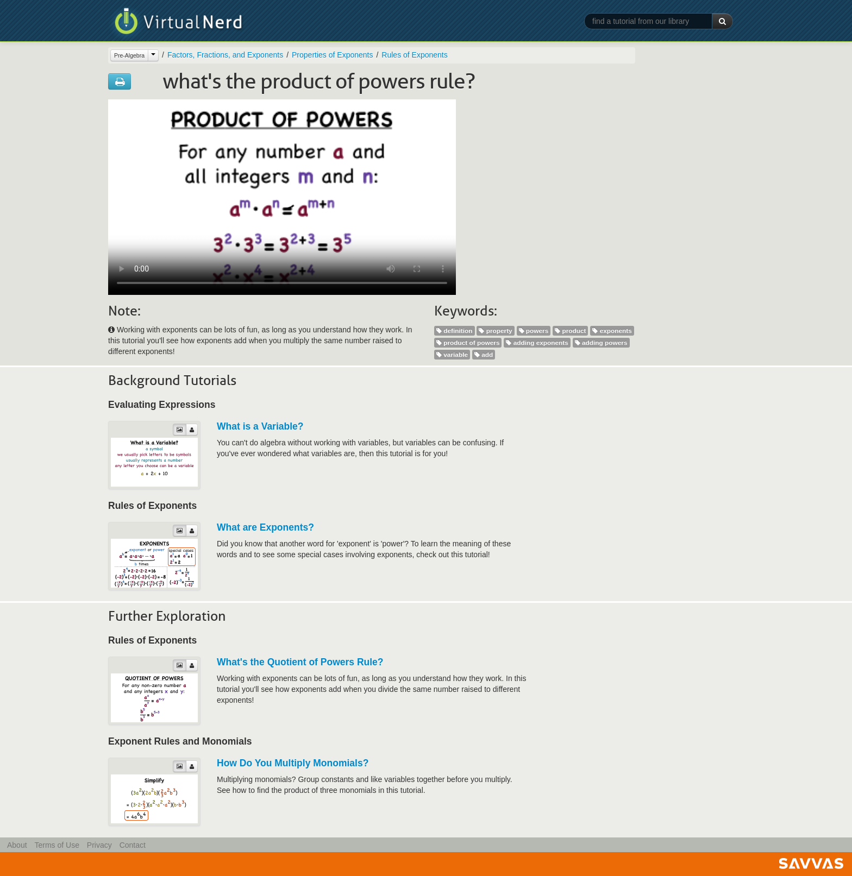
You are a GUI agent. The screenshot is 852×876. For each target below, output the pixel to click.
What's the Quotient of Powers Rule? (300, 662)
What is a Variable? (260, 426)
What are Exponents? (265, 527)
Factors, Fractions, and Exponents (225, 55)
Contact (133, 845)
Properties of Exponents (332, 55)
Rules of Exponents (414, 55)
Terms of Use (56, 845)
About (17, 845)
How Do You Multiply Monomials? (292, 763)
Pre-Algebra (129, 55)
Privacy (99, 845)
